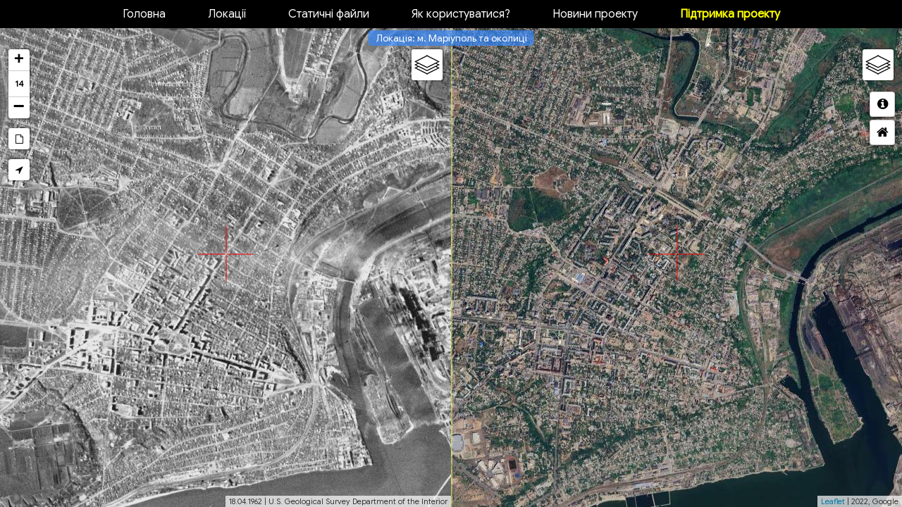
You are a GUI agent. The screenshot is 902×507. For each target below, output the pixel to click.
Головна (144, 14)
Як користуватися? (461, 14)
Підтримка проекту (730, 14)
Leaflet (833, 501)
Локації (227, 14)
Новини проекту (595, 14)
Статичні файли (328, 14)
